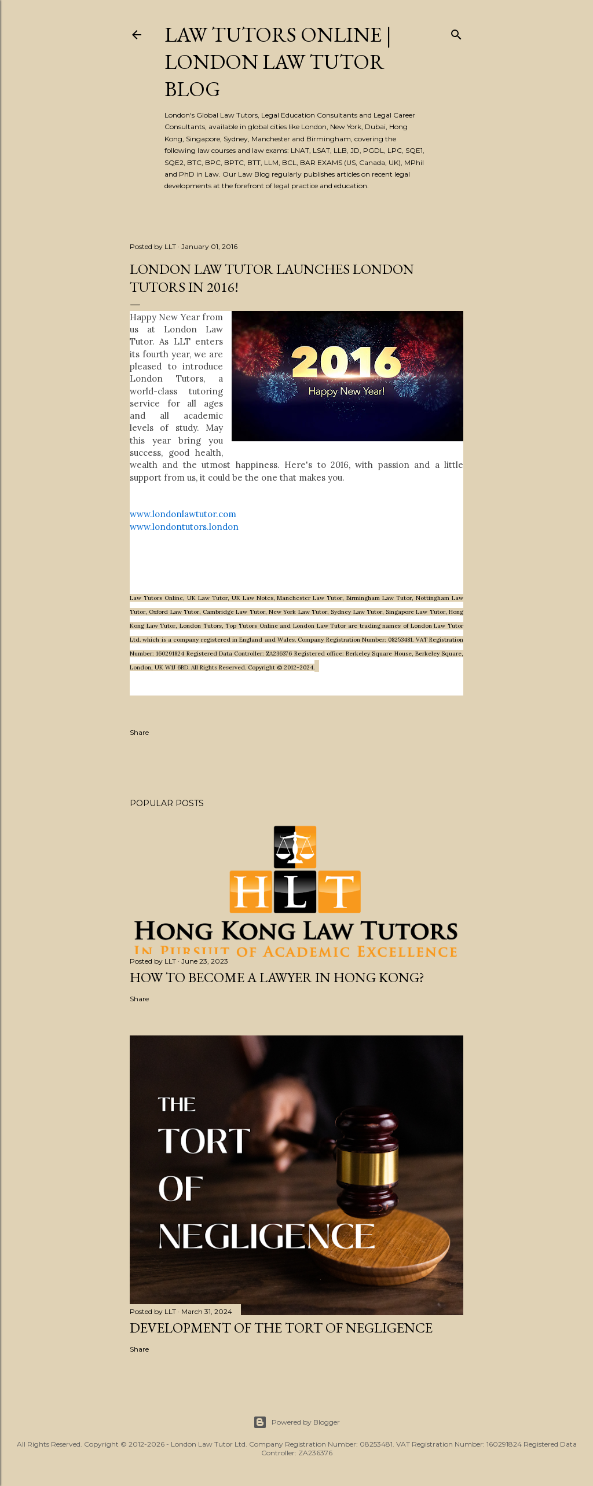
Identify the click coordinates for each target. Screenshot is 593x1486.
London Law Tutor (319, 625)
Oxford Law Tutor (174, 612)
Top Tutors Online (251, 625)
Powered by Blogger (296, 1422)
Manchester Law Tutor (309, 598)
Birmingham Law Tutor (379, 598)
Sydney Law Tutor (356, 612)
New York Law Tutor (298, 612)
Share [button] (139, 732)
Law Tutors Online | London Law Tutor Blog (277, 62)
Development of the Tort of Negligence (281, 1328)
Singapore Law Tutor (415, 612)
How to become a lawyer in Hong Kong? (277, 977)
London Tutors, (202, 625)
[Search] (456, 32)
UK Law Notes (252, 598)
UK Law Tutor (207, 598)
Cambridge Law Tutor (234, 612)
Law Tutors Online (156, 598)
